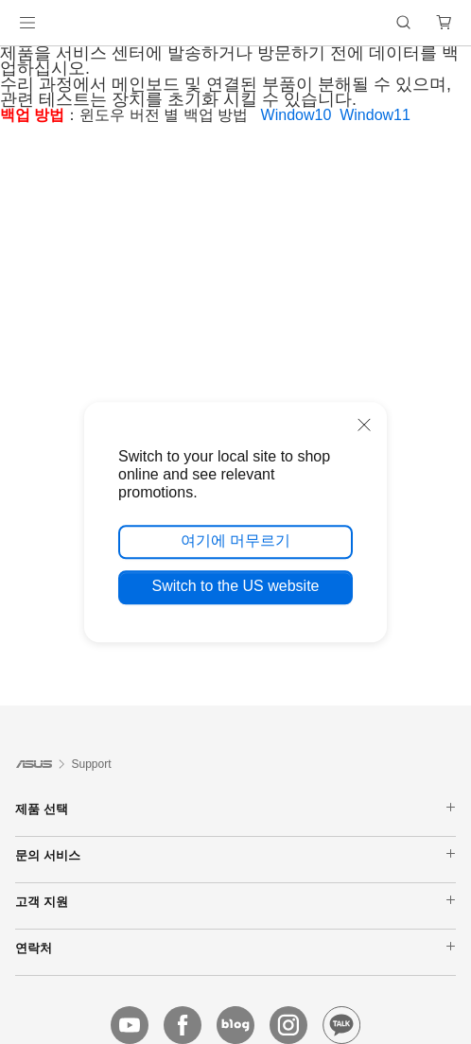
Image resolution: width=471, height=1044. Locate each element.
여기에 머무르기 (235, 540)
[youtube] (129, 1025)
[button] (27, 22)
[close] (364, 424)
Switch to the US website (236, 586)
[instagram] (288, 1025)
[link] (236, 23)
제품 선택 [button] (235, 808)
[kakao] (341, 1025)
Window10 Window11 (340, 115)
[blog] (235, 1025)
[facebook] (182, 1025)
